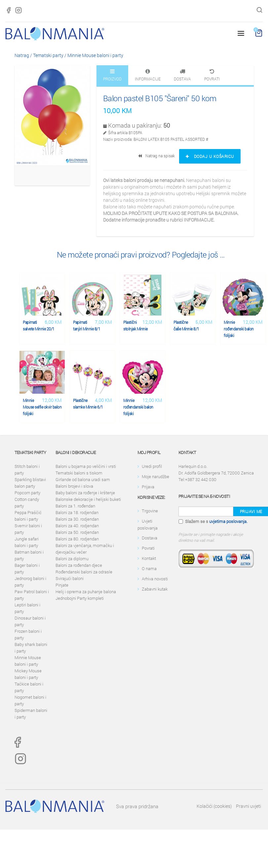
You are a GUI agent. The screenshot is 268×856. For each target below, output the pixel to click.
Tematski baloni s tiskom (79, 473)
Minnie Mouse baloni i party (95, 55)
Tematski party (48, 55)
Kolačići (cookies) (214, 806)
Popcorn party (27, 493)
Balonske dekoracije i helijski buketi (88, 499)
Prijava (148, 487)
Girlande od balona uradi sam (83, 479)
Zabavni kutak (155, 589)
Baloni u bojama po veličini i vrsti (86, 466)
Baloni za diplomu (72, 559)
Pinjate (62, 585)
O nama (149, 568)
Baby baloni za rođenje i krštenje (85, 493)
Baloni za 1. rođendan (75, 506)
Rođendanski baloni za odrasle (84, 572)
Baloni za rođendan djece (79, 565)
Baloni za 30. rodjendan (77, 519)
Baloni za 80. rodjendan (77, 539)
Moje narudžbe (155, 476)
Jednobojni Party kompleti (80, 598)
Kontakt (149, 558)
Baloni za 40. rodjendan (77, 526)
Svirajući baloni (70, 578)
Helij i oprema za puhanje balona (86, 592)
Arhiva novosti (155, 579)
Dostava (149, 538)
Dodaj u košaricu (210, 156)
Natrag (22, 55)
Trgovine (150, 511)
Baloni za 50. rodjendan (77, 532)
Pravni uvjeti (248, 806)
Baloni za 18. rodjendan (77, 512)
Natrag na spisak (157, 155)
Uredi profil (152, 466)
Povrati (148, 548)
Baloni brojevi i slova (74, 486)
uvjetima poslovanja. (228, 521)
